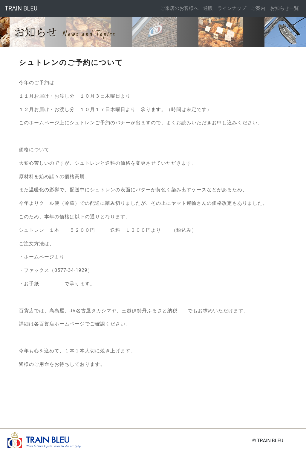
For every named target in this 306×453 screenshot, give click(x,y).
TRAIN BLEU (21, 8)
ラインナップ (232, 8)
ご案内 (258, 8)
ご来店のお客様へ (179, 8)
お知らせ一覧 (284, 8)
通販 (208, 8)
